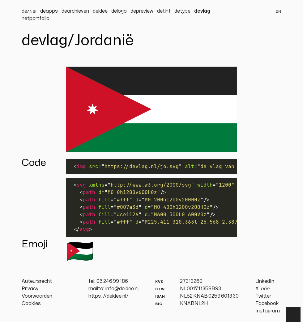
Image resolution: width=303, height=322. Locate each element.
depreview (141, 11)
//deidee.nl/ (116, 296)
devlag (202, 11)
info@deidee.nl (122, 288)
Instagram (267, 310)
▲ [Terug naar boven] (293, 314)
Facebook (267, 303)
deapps (49, 11)
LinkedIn (264, 281)
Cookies (31, 303)
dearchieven (75, 11)
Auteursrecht (37, 281)
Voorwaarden (37, 296)
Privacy (30, 288)
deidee (100, 11)
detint (164, 11)
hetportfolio (35, 18)
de (29, 11)
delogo (119, 11)
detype (182, 11)
